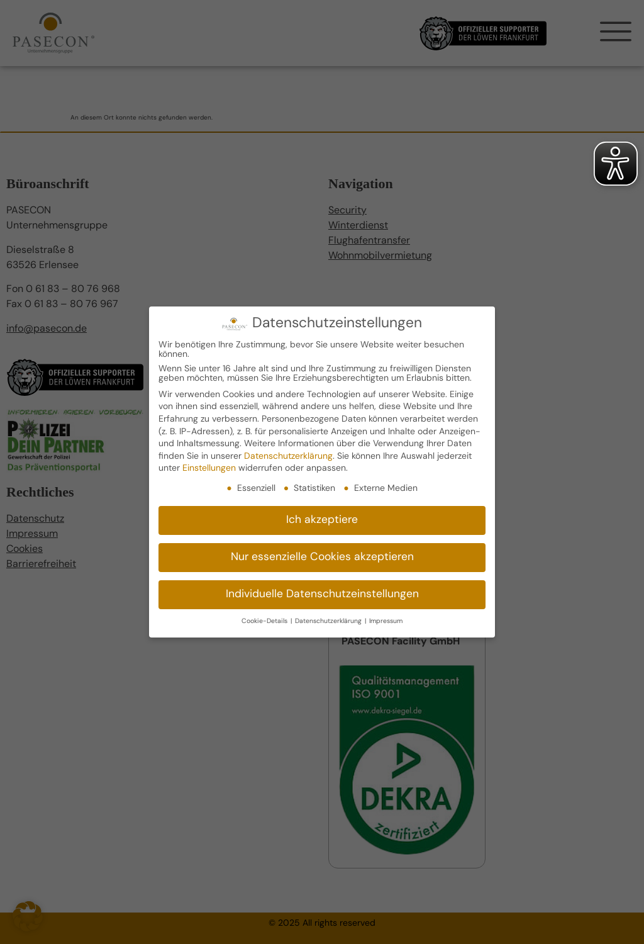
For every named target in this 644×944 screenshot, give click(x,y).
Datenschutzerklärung (288, 454)
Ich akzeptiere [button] (322, 517)
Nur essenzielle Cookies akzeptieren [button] (322, 554)
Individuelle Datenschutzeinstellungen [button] (322, 592)
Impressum (385, 618)
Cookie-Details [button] (265, 618)
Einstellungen (209, 466)
